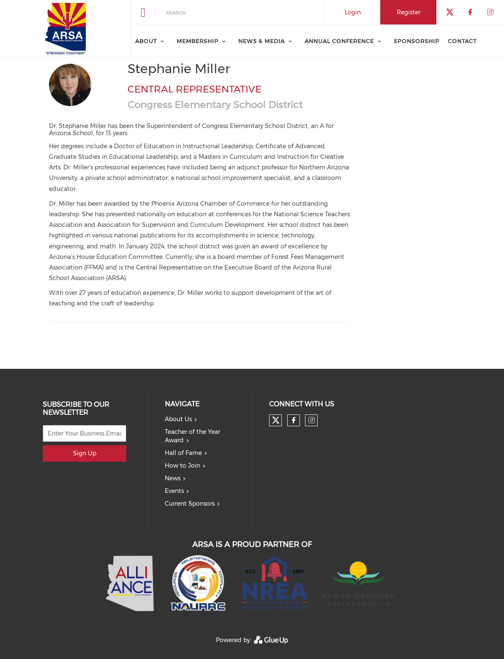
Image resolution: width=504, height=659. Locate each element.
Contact (462, 41)
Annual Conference (339, 41)
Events (174, 491)
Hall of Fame (183, 453)
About (146, 41)
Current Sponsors (190, 503)
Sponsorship (416, 41)
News (172, 478)
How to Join (182, 465)
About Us (178, 419)
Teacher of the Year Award (192, 436)
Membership (197, 41)
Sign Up (84, 453)
